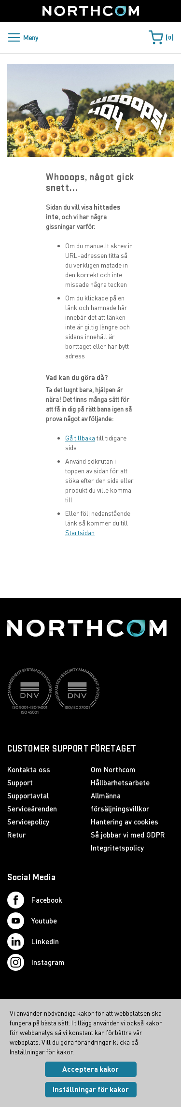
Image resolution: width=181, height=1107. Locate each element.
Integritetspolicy (117, 847)
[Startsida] (90, 11)
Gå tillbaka (80, 438)
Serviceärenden (32, 808)
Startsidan (80, 532)
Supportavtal (28, 795)
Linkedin (33, 941)
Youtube (32, 920)
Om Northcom (113, 769)
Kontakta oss (28, 769)
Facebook (34, 900)
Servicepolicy (28, 821)
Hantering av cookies (124, 821)
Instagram (36, 962)
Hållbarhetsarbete (120, 782)
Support (20, 782)
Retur (16, 834)
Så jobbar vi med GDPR (128, 834)
